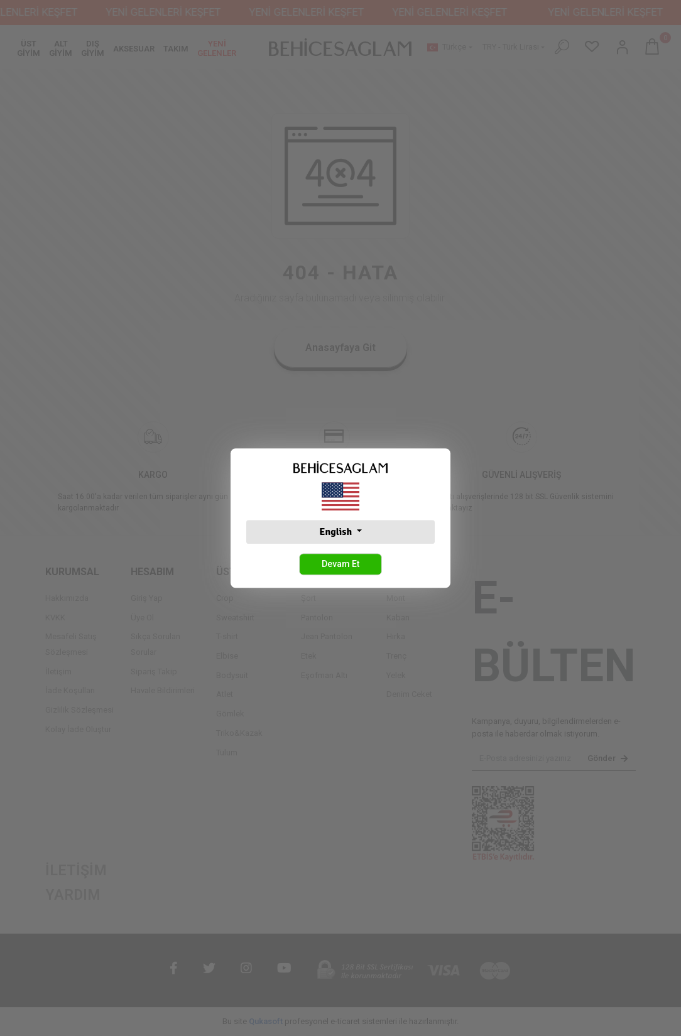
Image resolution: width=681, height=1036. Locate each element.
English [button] (336, 532)
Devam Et (340, 564)
